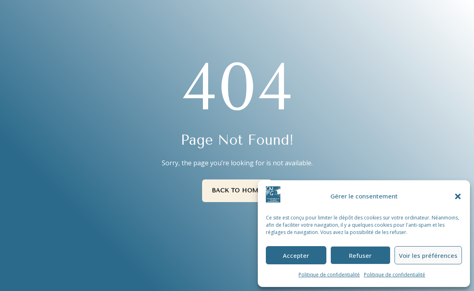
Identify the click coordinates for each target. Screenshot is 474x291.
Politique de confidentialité (329, 274)
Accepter (296, 255)
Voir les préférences (428, 255)
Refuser (360, 255)
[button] (458, 196)
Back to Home (237, 190)
